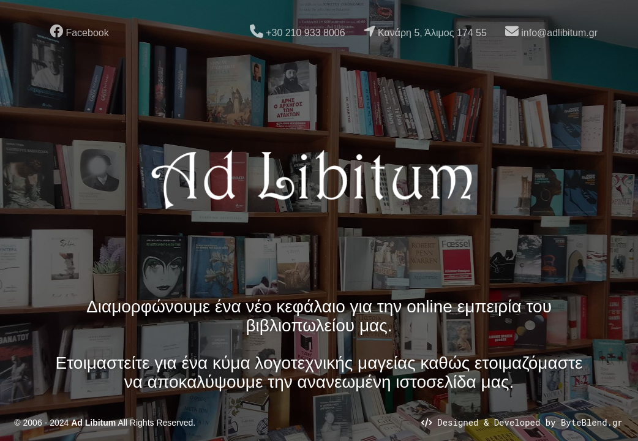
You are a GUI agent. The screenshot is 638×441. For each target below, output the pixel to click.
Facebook (79, 31)
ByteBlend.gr (592, 422)
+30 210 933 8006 (297, 31)
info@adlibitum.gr (551, 31)
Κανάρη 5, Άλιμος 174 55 (425, 31)
